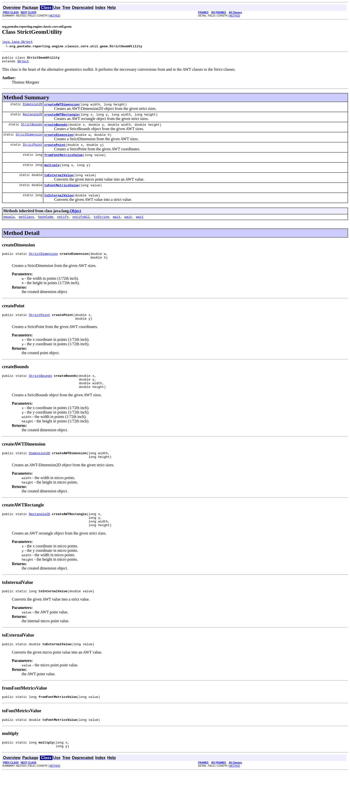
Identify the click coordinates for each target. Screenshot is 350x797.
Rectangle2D (32, 118)
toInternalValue (58, 205)
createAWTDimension (61, 107)
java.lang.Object (17, 42)
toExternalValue (58, 183)
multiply (51, 172)
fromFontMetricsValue (63, 161)
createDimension (58, 140)
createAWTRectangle (61, 118)
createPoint (54, 150)
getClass (26, 227)
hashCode (45, 227)
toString (101, 227)
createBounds (55, 129)
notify (63, 227)
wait (117, 227)
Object (23, 63)
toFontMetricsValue (61, 194)
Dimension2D (32, 107)
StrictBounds (31, 129)
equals (9, 227)
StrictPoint (32, 150)
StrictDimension (29, 140)
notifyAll (81, 227)
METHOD (55, 15)
